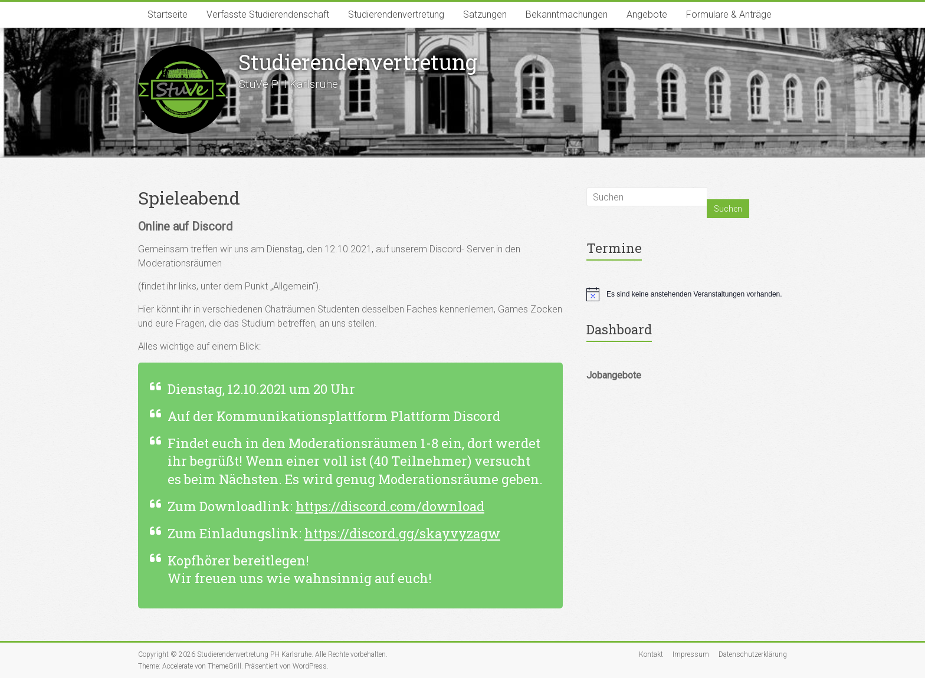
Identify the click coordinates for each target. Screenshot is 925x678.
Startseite (167, 14)
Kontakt (651, 654)
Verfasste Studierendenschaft (267, 14)
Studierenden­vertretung (357, 62)
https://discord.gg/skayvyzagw (402, 533)
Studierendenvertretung (396, 14)
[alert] (686, 294)
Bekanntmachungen (567, 14)
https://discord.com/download (390, 506)
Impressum (691, 654)
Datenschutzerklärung (753, 654)
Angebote (646, 14)
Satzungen (485, 14)
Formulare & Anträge (729, 14)
